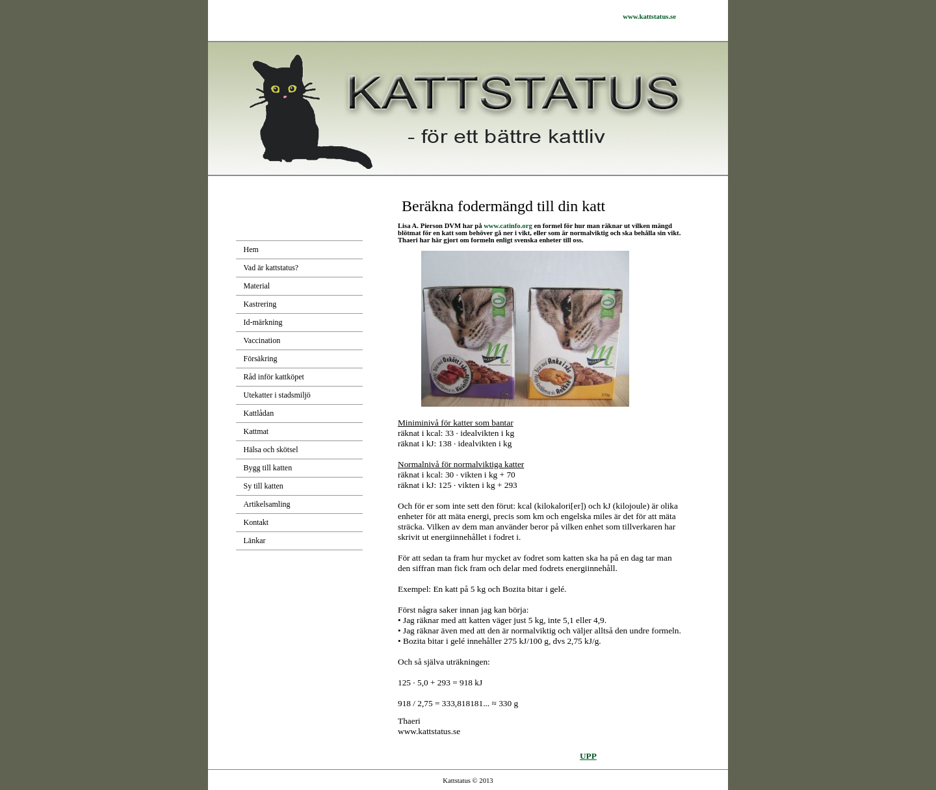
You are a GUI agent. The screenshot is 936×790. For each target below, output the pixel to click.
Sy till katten (263, 486)
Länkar (255, 540)
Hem (251, 249)
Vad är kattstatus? (271, 267)
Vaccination (262, 340)
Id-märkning (263, 322)
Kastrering (260, 304)
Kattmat (256, 431)
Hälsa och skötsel (271, 449)
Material (257, 285)
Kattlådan (259, 413)
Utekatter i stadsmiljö (277, 395)
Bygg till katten (268, 467)
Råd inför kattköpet (274, 376)
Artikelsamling (267, 504)
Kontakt (256, 522)
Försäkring (261, 358)
